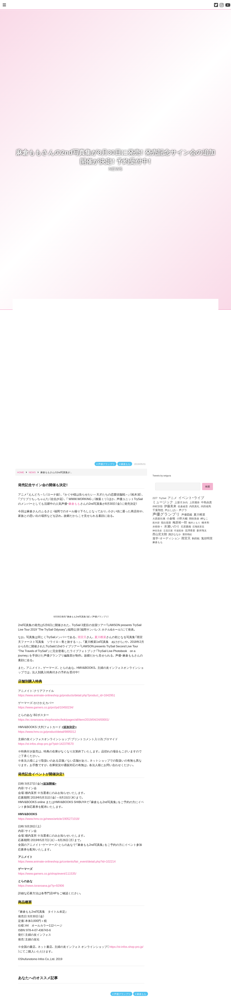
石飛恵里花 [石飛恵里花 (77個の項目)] (198, 526)
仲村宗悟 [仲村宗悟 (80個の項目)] (157, 506)
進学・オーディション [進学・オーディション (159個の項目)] (166, 538)
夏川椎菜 (100, 637)
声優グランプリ (106, 464)
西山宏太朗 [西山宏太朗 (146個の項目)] (159, 534)
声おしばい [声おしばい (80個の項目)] (171, 510)
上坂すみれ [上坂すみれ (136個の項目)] (181, 502)
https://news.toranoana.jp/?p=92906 (41, 885)
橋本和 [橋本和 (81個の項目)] (205, 522)
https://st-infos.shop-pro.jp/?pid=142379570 (46, 743)
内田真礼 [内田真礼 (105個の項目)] (194, 506)
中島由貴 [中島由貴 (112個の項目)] (206, 502)
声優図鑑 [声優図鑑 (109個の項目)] (186, 514)
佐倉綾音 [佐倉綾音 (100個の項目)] (183, 506)
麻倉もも (125, 464)
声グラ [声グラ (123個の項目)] (183, 510)
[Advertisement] (184, 575)
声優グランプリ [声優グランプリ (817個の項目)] (166, 514)
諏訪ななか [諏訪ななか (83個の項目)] (174, 534)
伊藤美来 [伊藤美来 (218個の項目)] (170, 506)
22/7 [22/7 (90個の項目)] (154, 498)
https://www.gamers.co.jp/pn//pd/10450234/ (45, 707)
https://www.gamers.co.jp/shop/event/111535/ (47, 873)
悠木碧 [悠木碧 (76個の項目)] (156, 522)
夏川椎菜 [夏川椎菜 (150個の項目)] (199, 514)
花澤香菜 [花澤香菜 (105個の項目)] (190, 530)
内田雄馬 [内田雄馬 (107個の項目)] (206, 506)
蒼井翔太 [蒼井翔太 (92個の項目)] (202, 530)
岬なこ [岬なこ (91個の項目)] (204, 518)
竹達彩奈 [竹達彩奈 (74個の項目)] (179, 530)
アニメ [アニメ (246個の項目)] (172, 497)
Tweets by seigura (161, 475)
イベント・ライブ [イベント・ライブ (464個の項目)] (191, 497)
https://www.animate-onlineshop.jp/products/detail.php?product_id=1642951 (66, 695)
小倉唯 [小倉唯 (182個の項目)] (171, 518)
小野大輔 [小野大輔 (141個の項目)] (182, 518)
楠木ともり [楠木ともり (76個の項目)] (194, 522)
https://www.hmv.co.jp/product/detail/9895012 (47, 731)
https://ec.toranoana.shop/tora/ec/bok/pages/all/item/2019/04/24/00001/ (63, 719)
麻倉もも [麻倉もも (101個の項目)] (157, 542)
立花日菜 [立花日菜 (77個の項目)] (168, 530)
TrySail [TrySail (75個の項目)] (162, 498)
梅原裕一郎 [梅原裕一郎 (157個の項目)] (180, 522)
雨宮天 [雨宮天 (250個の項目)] (186, 538)
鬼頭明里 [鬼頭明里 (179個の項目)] (207, 538)
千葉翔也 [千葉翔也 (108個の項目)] (157, 510)
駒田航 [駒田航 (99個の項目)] (196, 538)
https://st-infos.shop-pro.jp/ (126, 946)
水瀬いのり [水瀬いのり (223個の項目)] (171, 526)
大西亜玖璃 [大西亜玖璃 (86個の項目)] (158, 518)
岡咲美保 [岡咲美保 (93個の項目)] (194, 518)
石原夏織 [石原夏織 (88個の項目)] (186, 526)
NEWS (116, 168)
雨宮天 (82, 637)
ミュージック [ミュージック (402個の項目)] (162, 502)
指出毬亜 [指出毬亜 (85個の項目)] (166, 522)
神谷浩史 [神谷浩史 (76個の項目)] (157, 530)
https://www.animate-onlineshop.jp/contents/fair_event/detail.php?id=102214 (67, 861)
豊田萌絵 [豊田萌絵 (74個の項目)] (187, 534)
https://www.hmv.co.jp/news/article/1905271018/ (48, 818)
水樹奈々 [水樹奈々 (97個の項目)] (157, 526)
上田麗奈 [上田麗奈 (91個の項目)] (194, 502)
